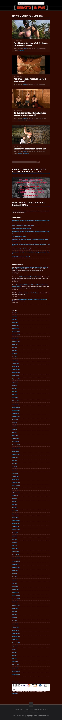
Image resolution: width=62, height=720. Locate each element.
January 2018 (15, 630)
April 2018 (14, 621)
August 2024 (15, 382)
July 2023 (14, 423)
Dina (19, 120)
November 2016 (16, 674)
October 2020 (15, 526)
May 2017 (14, 655)
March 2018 (15, 624)
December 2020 (16, 520)
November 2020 (16, 523)
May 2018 (14, 617)
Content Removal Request (31, 712)
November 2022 (16, 448)
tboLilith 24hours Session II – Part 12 (21, 257)
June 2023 (14, 426)
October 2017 (15, 639)
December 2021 (16, 482)
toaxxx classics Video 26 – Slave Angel (21, 228)
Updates (25, 48)
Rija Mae (20, 153)
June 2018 (14, 614)
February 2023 (15, 438)
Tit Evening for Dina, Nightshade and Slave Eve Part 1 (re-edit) (30, 114)
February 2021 (15, 514)
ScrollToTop (31, 704)
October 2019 (15, 564)
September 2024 (16, 379)
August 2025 (15, 344)
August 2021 (15, 495)
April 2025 (14, 357)
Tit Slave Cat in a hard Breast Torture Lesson (30, 277)
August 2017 (15, 646)
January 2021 (15, 517)
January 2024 (15, 404)
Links (31, 710)
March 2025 (15, 360)
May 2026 (14, 316)
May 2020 (14, 542)
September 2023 (16, 416)
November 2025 (16, 335)
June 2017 (14, 652)
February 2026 (15, 325)
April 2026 (14, 319)
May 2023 (14, 429)
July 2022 (14, 460)
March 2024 (15, 398)
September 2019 (16, 567)
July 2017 (14, 649)
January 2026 (15, 328)
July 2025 (14, 347)
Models (22, 710)
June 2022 (14, 463)
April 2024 (14, 394)
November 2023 (16, 410)
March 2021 (15, 511)
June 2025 (14, 350)
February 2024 (15, 401)
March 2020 (15, 548)
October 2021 (15, 489)
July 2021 (14, 498)
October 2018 (15, 602)
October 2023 (15, 413)
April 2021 (14, 507)
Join (27, 710)
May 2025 (14, 354)
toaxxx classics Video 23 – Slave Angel (21, 249)
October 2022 (15, 451)
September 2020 (16, 529)
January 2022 (15, 479)
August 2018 (15, 608)
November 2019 (16, 561)
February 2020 (15, 551)
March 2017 (15, 661)
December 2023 (16, 407)
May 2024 (14, 391)
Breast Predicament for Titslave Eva (30, 149)
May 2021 (14, 504)
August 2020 (15, 533)
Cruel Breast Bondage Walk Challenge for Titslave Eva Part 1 (30, 44)
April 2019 (14, 583)
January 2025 (15, 366)
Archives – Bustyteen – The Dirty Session (29, 293)
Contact (36, 710)
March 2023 (15, 435)
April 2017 (14, 658)
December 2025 (16, 332)
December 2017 (16, 633)
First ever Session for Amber (19, 236)
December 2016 (16, 671)
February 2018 (15, 627)
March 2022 (15, 473)
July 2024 (14, 385)
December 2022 (16, 445)
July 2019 (14, 573)
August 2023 (15, 420)
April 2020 (14, 545)
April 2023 (14, 432)
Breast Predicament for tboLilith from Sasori (23, 225)
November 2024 (16, 372)
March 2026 (15, 322)
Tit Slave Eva (21, 50)
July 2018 (14, 611)
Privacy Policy (44, 710)
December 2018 (16, 595)
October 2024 (15, 376)
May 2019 (14, 580)
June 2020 (14, 539)
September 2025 (16, 341)
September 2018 (16, 605)
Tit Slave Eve (30, 120)
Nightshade (23, 120)
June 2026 (14, 313)
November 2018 (16, 599)
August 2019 (15, 570)
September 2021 (16, 492)
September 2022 (16, 454)
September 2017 (16, 643)
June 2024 (14, 388)
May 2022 (14, 467)
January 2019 (15, 592)
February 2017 (15, 665)
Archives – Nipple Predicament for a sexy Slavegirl (30, 80)
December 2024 (16, 369)
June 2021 (14, 501)
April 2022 (14, 470)
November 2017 (16, 636)
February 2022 (15, 476)
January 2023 (15, 442)
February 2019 (15, 589)
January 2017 (15, 668)
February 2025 (15, 363)
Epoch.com (15, 693)
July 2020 (14, 536)
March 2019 (15, 586)
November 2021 (16, 485)
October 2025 (15, 338)
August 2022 (15, 457)
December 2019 (16, 558)
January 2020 (15, 555)
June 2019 (14, 577)
